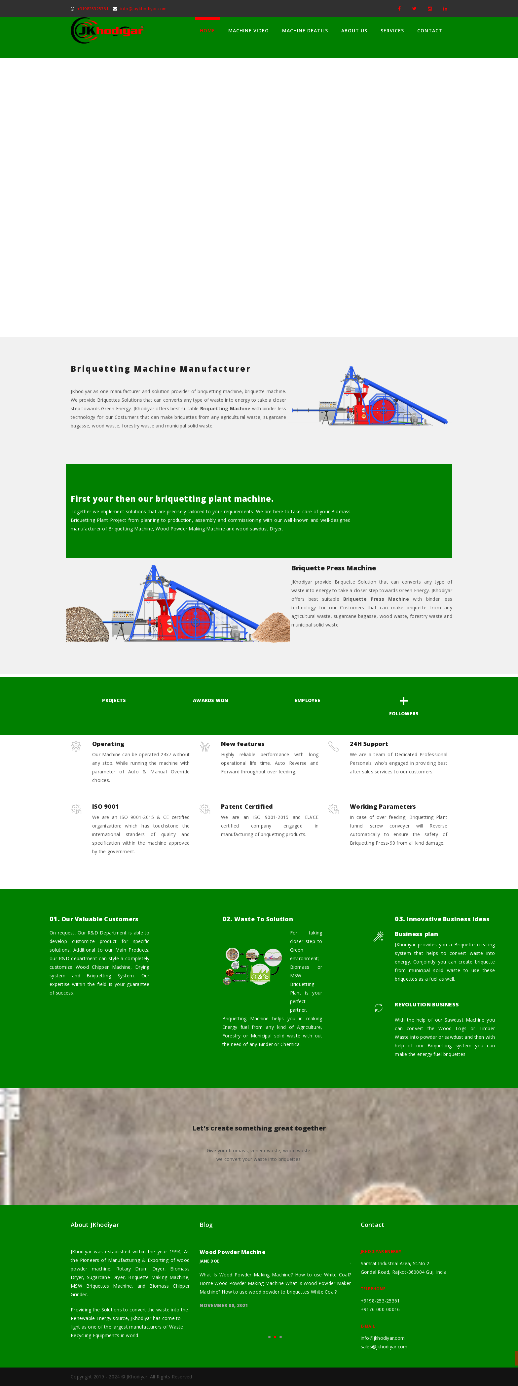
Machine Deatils (305, 30)
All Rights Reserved (171, 1376)
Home (207, 30)
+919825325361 (92, 9)
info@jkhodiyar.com (383, 1338)
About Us (354, 30)
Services (392, 30)
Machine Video (248, 30)
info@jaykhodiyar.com (143, 9)
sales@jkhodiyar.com (384, 1346)
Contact (429, 30)
